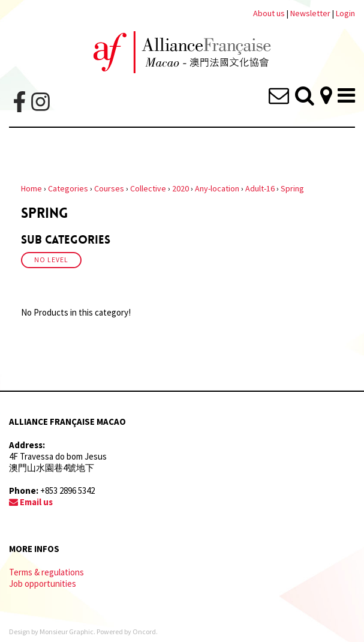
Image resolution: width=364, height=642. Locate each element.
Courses (109, 188)
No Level (51, 260)
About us (269, 13)
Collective (148, 188)
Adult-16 (260, 188)
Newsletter (311, 13)
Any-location (217, 188)
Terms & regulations (46, 572)
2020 (180, 188)
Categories (68, 188)
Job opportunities (42, 583)
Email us (31, 502)
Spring (292, 188)
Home (31, 188)
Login (345, 13)
